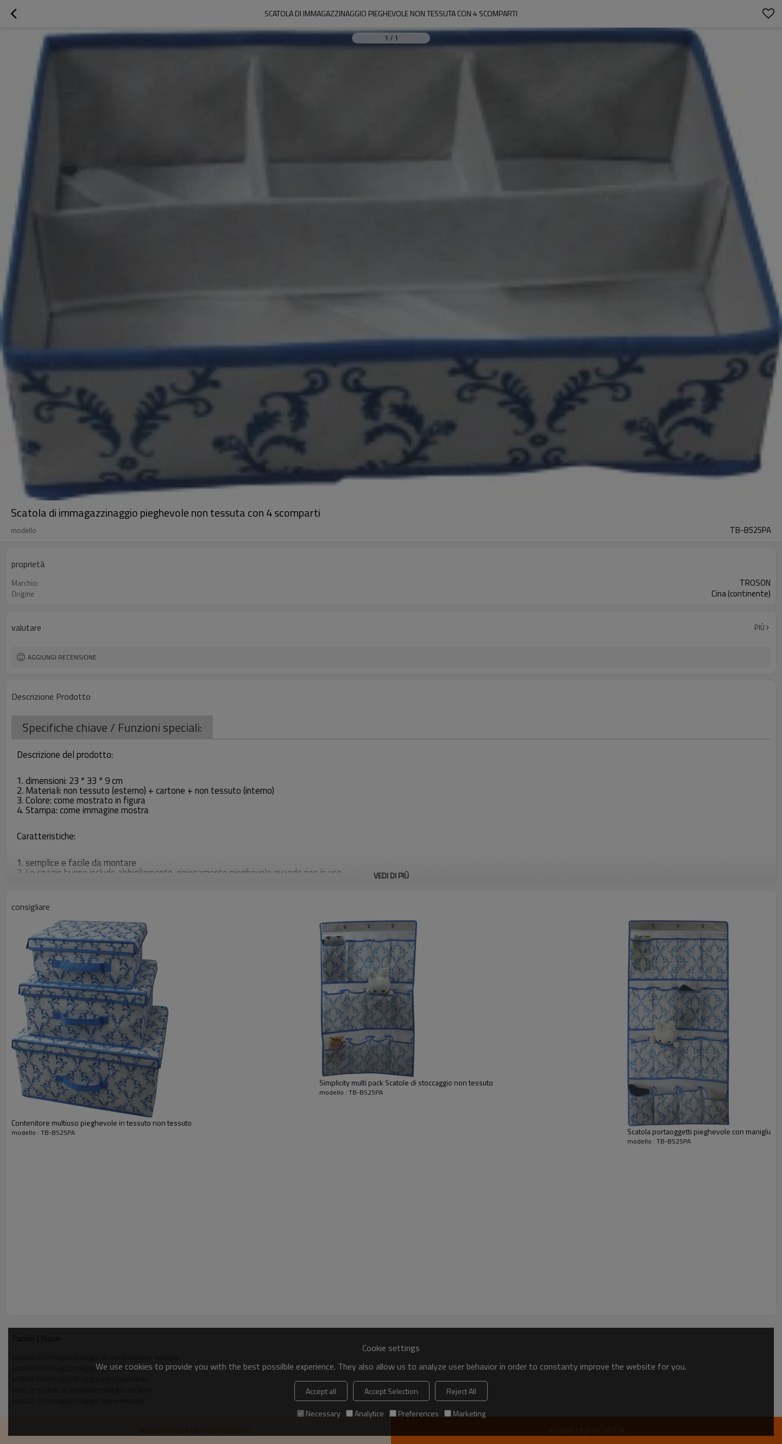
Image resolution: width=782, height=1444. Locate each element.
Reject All (461, 1391)
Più (759, 627)
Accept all (321, 1391)
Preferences (414, 1413)
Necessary (318, 1413)
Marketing (464, 1413)
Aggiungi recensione (62, 657)
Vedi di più (391, 875)
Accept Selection (391, 1391)
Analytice (365, 1413)
